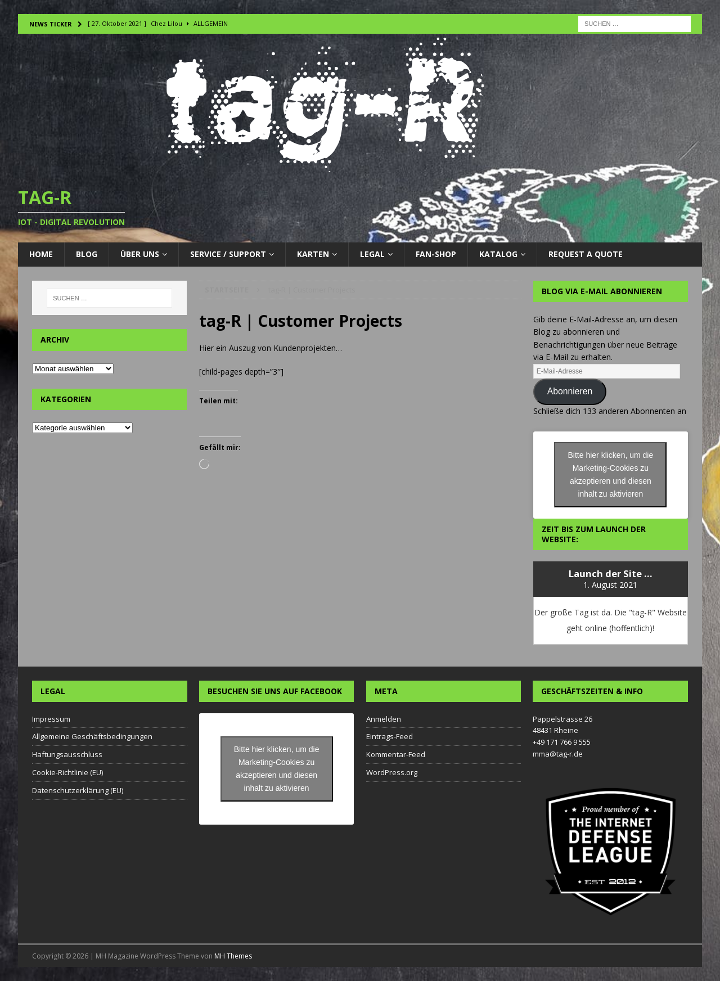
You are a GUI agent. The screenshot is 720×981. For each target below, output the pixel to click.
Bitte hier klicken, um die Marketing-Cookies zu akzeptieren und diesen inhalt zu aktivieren (611, 474)
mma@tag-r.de (558, 754)
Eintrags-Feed (389, 736)
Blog (86, 254)
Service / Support (228, 254)
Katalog (498, 254)
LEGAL (372, 254)
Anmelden (383, 719)
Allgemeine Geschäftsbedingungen (92, 736)
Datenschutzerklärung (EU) (77, 790)
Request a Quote (585, 254)
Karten (313, 254)
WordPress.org (391, 772)
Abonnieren (570, 391)
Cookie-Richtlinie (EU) (67, 772)
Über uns (139, 254)
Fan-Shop (436, 254)
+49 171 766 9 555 (562, 742)
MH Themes (233, 956)
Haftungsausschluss (67, 754)
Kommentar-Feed (395, 754)
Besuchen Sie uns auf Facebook (275, 691)
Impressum (51, 719)
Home (41, 254)
